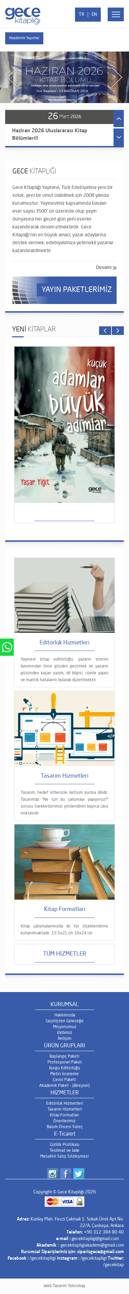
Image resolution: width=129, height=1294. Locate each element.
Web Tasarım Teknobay (64, 1286)
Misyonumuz (64, 1027)
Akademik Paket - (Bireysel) (64, 1086)
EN (94, 14)
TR (81, 14)
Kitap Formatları (64, 1115)
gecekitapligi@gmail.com (95, 1239)
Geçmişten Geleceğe (65, 1021)
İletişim (65, 1039)
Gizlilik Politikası (64, 1145)
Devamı (103, 268)
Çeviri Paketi (64, 1080)
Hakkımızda (64, 1015)
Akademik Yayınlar (24, 38)
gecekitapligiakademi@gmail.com (92, 1245)
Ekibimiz (64, 1033)
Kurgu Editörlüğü (64, 1068)
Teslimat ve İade (64, 1151)
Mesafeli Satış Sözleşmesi (64, 1157)
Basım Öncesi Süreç (65, 1127)
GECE (34, 171)
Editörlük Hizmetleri (64, 1104)
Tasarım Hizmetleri (64, 1109)
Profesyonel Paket (64, 1062)
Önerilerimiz (64, 1121)
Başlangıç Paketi (64, 1057)
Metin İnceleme (64, 1074)
